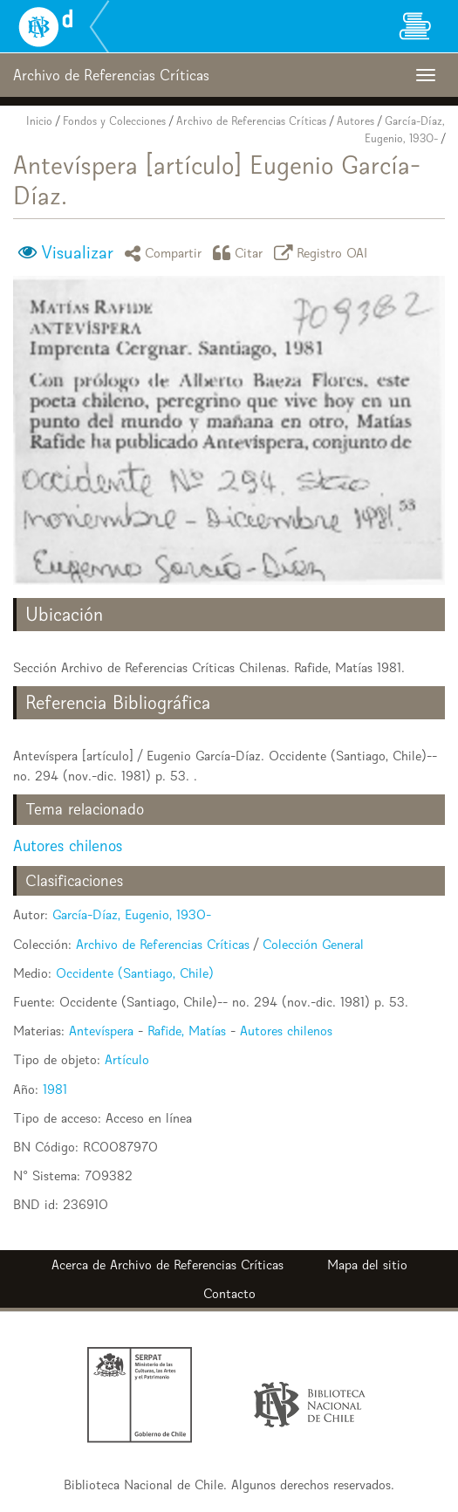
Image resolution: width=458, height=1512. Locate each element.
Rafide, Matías (186, 1030)
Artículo (127, 1059)
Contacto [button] (229, 1293)
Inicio (39, 120)
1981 (55, 1089)
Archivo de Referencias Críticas (251, 120)
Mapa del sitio (367, 1264)
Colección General (313, 944)
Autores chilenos (67, 845)
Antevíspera (101, 1030)
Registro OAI (323, 253)
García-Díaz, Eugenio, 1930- (131, 914)
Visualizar (77, 252)
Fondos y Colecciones (114, 120)
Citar (241, 253)
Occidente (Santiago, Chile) (135, 973)
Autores (355, 120)
